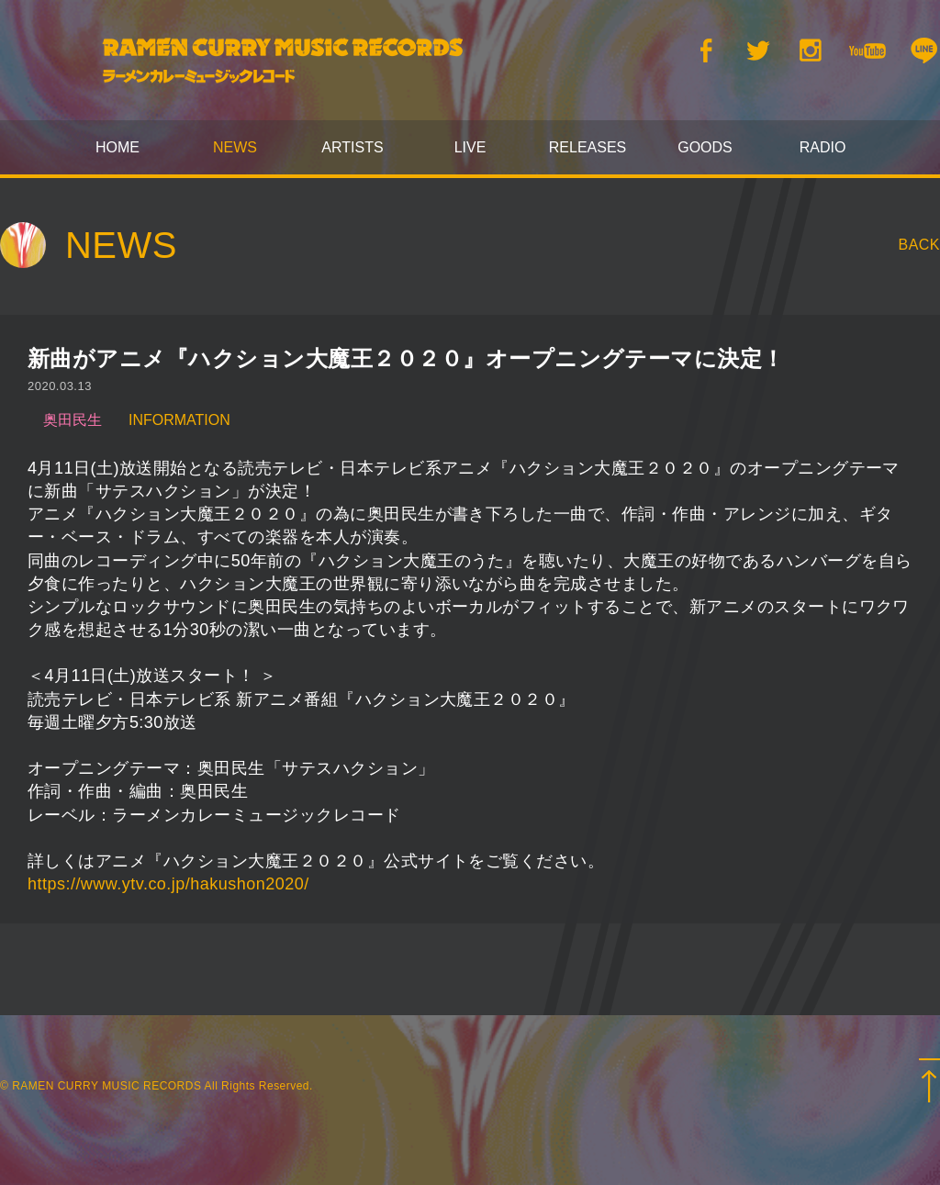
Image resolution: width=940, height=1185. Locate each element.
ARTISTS (352, 147)
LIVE (470, 147)
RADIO (823, 147)
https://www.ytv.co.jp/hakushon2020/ (168, 884)
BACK (920, 244)
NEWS (235, 147)
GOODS (705, 147)
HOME (117, 147)
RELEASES (587, 147)
